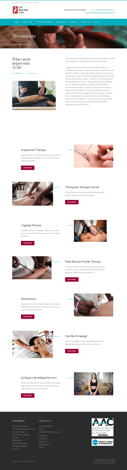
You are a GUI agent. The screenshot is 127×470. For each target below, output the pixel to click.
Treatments (61, 22)
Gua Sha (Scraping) (76, 336)
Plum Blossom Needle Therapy (83, 261)
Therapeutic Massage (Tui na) (82, 187)
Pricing (73, 22)
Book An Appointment (75, 10)
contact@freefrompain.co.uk (100, 13)
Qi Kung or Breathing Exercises (39, 377)
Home (16, 22)
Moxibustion (28, 298)
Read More (27, 168)
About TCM (27, 22)
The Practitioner (44, 22)
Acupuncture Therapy (33, 149)
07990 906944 (102, 10)
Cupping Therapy (31, 225)
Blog (97, 22)
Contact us (86, 22)
